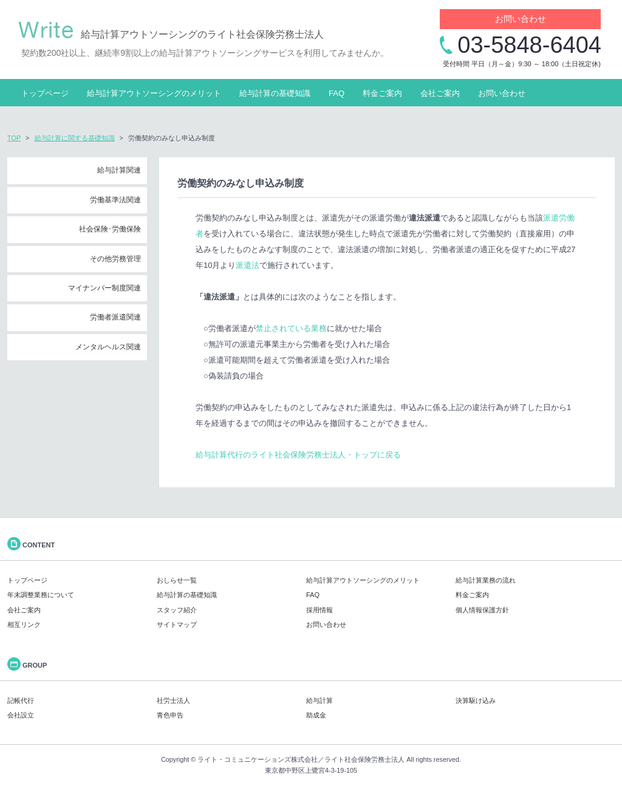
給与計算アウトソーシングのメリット (154, 93)
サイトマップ (177, 624)
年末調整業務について (40, 594)
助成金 (316, 715)
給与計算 (319, 700)
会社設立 (20, 715)
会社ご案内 (440, 93)
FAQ (336, 93)
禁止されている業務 (291, 328)
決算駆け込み (476, 700)
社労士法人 (173, 700)
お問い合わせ (520, 19)
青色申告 (170, 715)
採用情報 (319, 610)
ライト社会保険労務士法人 (364, 759)
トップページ (45, 93)
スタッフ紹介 (177, 610)
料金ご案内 (382, 93)
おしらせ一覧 (177, 580)
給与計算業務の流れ (486, 580)
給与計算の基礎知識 (274, 93)
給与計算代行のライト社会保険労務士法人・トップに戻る (298, 454)
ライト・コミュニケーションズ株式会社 (257, 759)
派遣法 (247, 265)
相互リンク (24, 624)
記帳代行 (20, 700)
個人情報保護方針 (482, 610)
